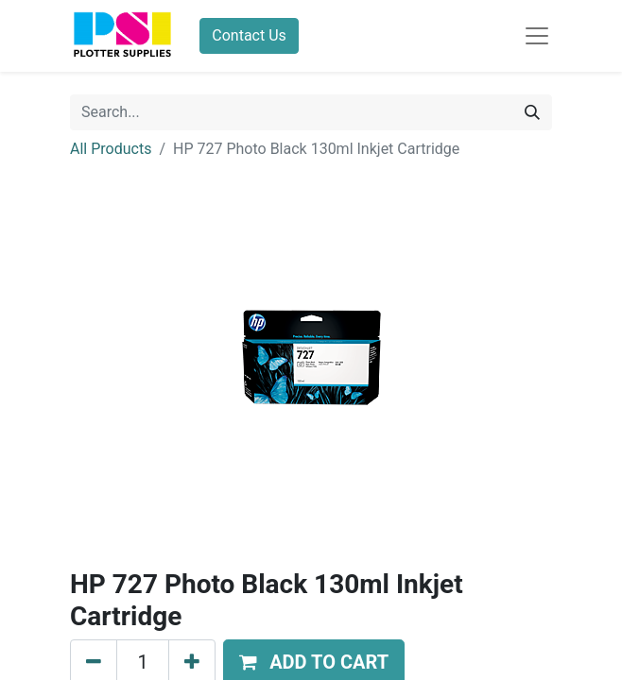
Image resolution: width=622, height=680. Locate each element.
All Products (110, 149)
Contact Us (249, 35)
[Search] (532, 112)
